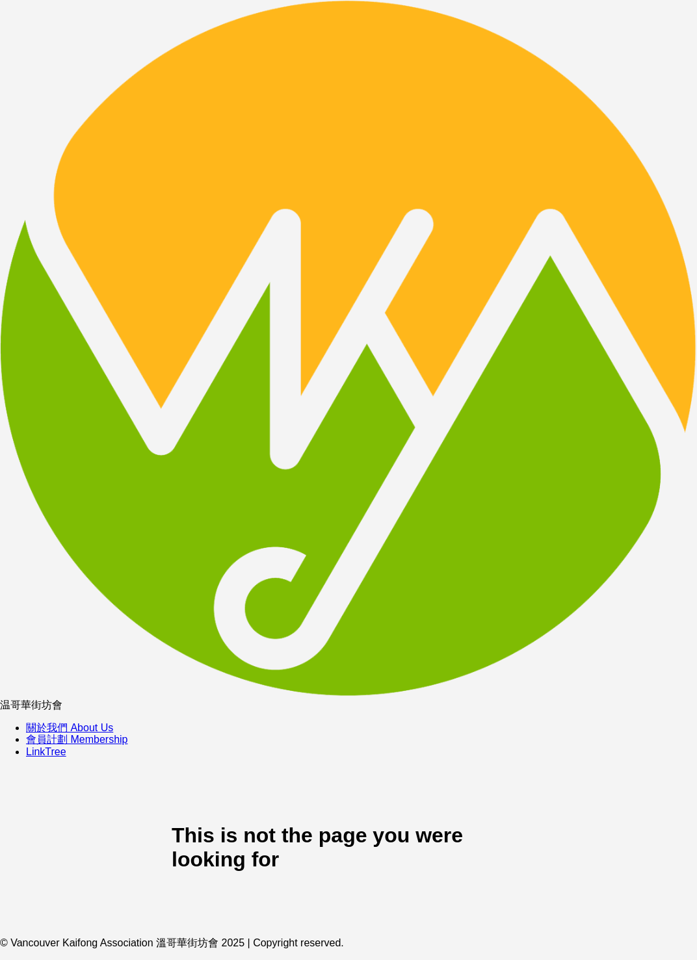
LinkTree (46, 751)
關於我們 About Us (69, 727)
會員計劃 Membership (76, 739)
